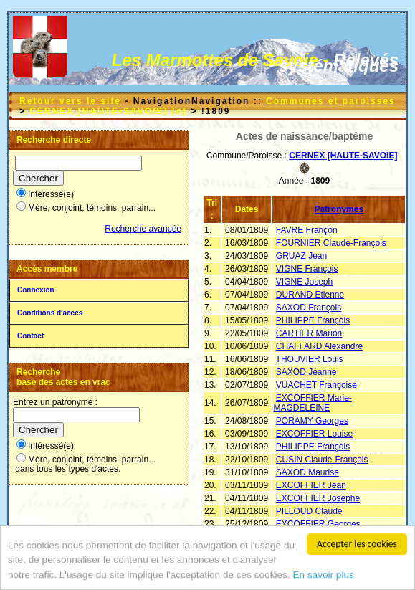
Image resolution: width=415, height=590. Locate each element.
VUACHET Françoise (316, 385)
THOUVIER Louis (309, 359)
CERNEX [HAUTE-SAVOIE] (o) (108, 111)
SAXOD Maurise (307, 472)
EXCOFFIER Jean (311, 485)
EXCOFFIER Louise (314, 434)
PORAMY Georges (312, 421)
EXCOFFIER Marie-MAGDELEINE (312, 403)
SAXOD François (308, 308)
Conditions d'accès (49, 313)
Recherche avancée (143, 229)
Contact (30, 336)
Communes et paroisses (331, 101)
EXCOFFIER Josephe (318, 498)
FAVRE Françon (307, 230)
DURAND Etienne (310, 295)
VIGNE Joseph (304, 282)
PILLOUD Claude (309, 511)
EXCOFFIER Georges (318, 524)
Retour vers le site (70, 101)
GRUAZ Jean (301, 256)
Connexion (35, 290)
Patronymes (338, 209)
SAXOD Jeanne (306, 372)
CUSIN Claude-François (322, 460)
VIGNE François (307, 269)
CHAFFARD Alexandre (319, 346)
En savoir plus (322, 580)
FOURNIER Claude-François (331, 243)
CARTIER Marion (309, 333)
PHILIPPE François (313, 320)
